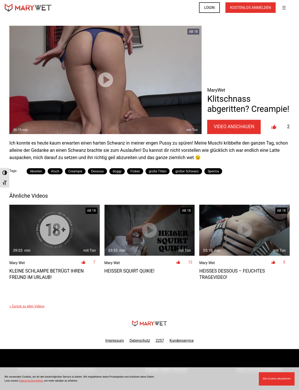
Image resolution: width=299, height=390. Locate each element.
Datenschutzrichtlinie (31, 380)
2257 (160, 340)
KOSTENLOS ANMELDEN (250, 7)
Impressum (114, 340)
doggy (117, 171)
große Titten (157, 171)
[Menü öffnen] (284, 8)
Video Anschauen (234, 126)
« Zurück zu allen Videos (26, 306)
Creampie (75, 171)
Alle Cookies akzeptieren (277, 378)
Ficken (135, 171)
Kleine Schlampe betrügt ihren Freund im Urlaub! (46, 274)
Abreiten (36, 171)
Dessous (97, 171)
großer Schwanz (187, 171)
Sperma (213, 171)
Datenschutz (139, 340)
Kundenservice (182, 340)
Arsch (55, 171)
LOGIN (209, 7)
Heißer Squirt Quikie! (129, 271)
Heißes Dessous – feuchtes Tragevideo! (232, 274)
